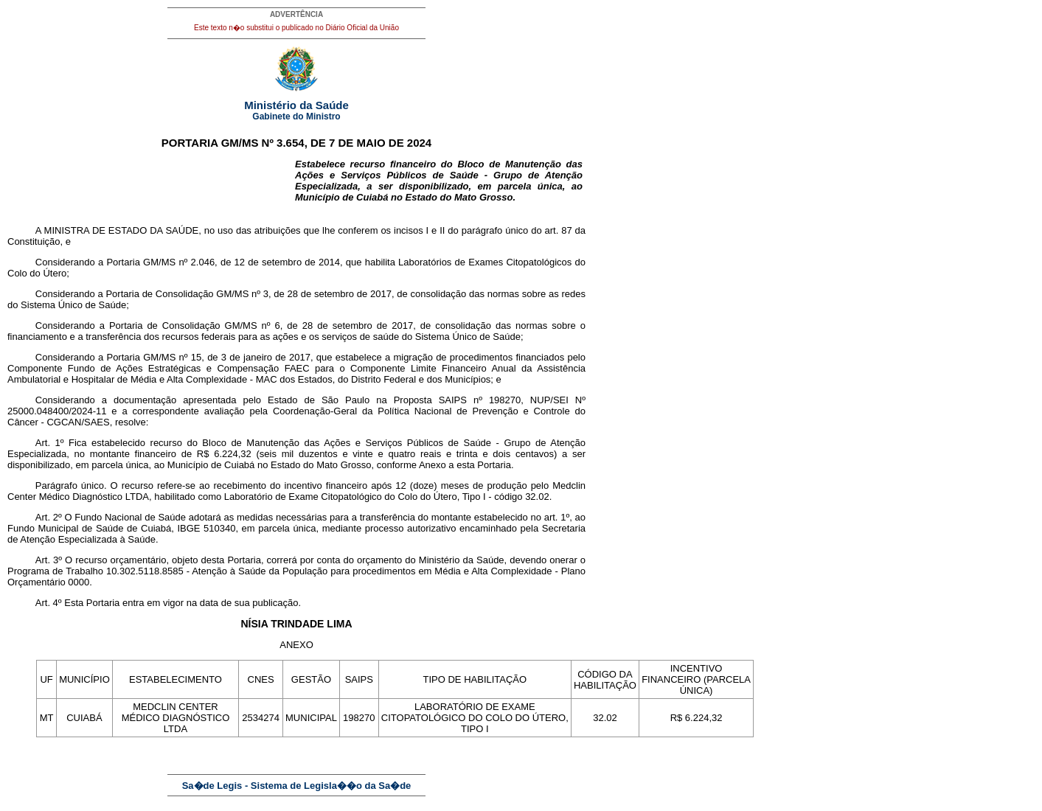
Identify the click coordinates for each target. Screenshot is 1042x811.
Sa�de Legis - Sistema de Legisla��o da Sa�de (296, 785)
